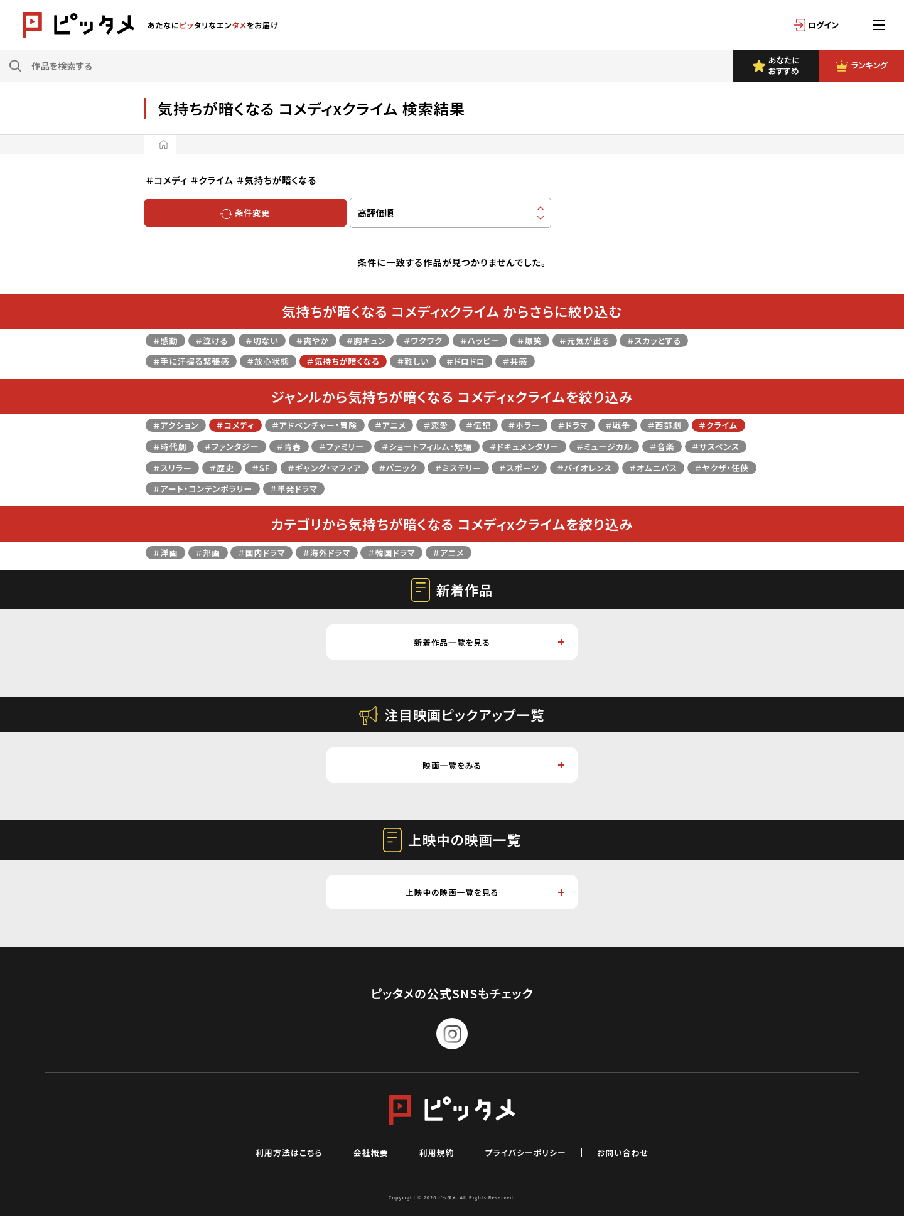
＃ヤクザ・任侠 (332, 488)
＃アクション (178, 424)
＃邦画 (213, 552)
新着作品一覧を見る (488, 642)
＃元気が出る (619, 339)
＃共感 (546, 360)
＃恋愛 (460, 424)
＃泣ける (217, 339)
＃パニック (534, 467)
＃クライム (174, 445)
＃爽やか (325, 339)
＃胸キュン (384, 339)
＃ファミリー (418, 445)
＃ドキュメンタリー (617, 445)
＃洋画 (167, 552)
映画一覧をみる (493, 767)
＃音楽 (167, 467)
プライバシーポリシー (529, 1155)
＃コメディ (243, 424)
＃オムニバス (258, 488)
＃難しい (436, 360)
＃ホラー (555, 424)
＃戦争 (655, 424)
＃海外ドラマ (341, 552)
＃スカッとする (694, 339)
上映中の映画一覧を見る (484, 895)
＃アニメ (411, 424)
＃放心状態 (279, 360)
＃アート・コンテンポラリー (435, 488)
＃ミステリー (599, 467)
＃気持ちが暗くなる (360, 360)
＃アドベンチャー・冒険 (329, 424)
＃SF (385, 467)
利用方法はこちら (279, 1155)
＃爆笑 (560, 339)
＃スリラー (290, 467)
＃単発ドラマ (534, 488)
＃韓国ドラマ (411, 552)
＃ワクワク (444, 339)
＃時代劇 (232, 445)
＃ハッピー (506, 339)
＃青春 (361, 445)
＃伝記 (505, 424)
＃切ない (271, 339)
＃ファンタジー (299, 445)
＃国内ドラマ (270, 552)
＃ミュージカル (703, 445)
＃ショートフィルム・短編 (511, 445)
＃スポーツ (665, 467)
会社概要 (366, 1155)
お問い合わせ (633, 1155)
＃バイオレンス (183, 488)
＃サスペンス (225, 467)
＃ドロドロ (492, 360)
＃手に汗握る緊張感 (195, 360)
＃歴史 (344, 467)
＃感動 (167, 339)
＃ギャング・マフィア (454, 467)
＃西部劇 (705, 424)
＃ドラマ (607, 424)
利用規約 (435, 1155)
